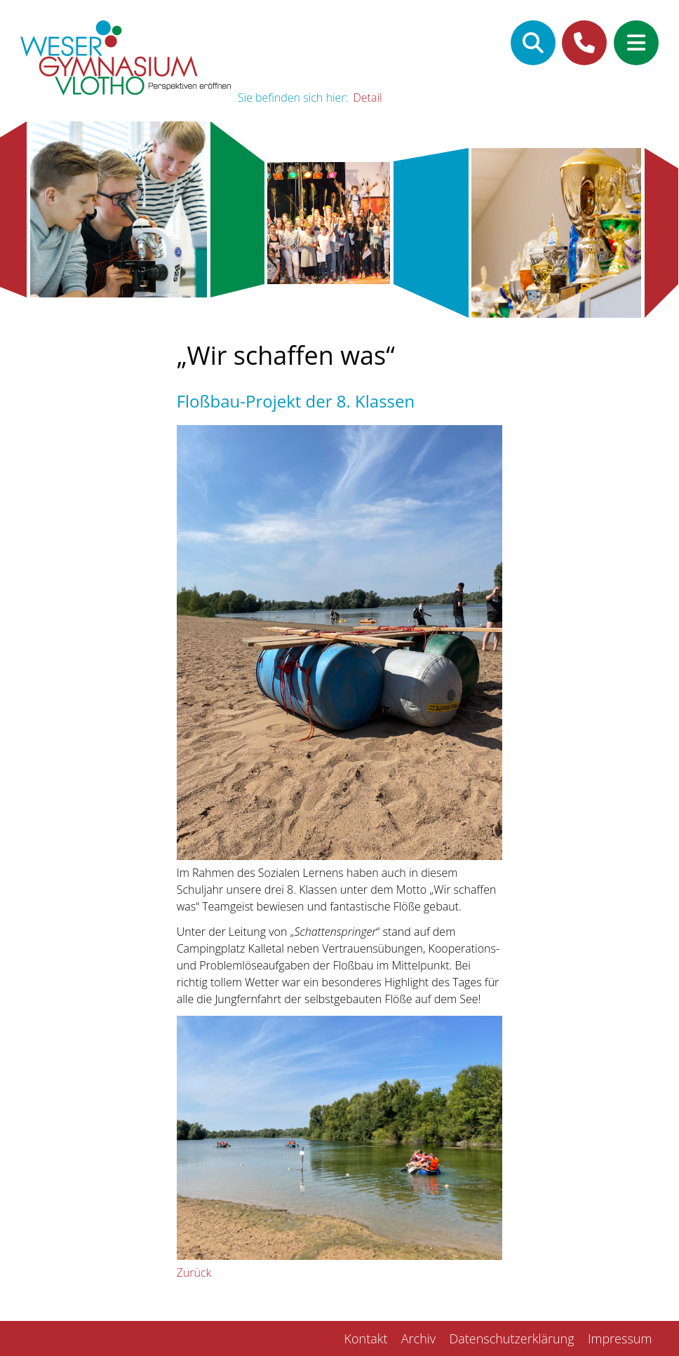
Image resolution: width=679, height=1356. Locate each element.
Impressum (620, 1338)
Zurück (194, 1272)
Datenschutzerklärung (511, 1338)
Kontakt (366, 1338)
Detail (368, 97)
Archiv (418, 1338)
